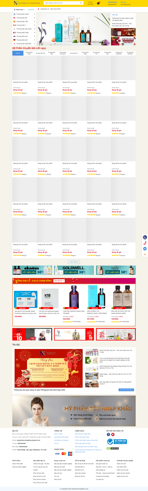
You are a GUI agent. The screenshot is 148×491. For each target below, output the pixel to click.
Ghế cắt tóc (57, 479)
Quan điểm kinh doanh (61, 437)
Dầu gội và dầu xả (101, 463)
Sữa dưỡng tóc (100, 470)
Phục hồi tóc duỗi (38, 473)
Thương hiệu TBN (22, 21)
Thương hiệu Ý (21, 25)
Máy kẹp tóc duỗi (59, 467)
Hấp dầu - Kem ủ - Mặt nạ (104, 467)
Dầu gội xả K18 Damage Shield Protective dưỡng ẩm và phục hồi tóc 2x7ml (49, 312)
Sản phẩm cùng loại (103, 460)
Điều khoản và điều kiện (82, 434)
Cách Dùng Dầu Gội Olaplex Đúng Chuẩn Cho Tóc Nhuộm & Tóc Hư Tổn (116, 367)
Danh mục (19, 9)
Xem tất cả (31, 9)
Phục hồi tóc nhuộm (39, 479)
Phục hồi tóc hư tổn (39, 476)
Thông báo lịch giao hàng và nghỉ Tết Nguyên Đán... (122, 19)
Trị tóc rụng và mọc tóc (40, 467)
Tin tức (56, 443)
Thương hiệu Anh (22, 36)
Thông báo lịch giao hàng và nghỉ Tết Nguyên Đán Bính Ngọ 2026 (39, 390)
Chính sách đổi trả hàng (82, 443)
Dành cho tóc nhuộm (123, 473)
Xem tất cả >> (59, 281)
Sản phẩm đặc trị (39, 460)
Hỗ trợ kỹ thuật (80, 460)
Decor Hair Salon (17, 463)
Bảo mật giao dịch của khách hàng (86, 446)
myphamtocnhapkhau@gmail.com (28, 440)
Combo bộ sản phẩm (102, 476)
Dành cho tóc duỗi (122, 470)
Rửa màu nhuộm (80, 473)
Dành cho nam (121, 463)
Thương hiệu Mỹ (21, 18)
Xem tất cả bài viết (126, 390)
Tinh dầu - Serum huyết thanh (105, 473)
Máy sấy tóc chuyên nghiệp (62, 470)
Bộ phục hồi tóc (80, 476)
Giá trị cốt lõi (58, 434)
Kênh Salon (16, 460)
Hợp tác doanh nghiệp (19, 467)
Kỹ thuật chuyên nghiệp (125, 460)
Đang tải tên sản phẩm (20, 82)
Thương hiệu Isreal (22, 14)
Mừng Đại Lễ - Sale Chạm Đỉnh (49, 9)
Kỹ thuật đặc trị (80, 467)
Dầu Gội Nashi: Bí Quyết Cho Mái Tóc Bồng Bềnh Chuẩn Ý (116, 383)
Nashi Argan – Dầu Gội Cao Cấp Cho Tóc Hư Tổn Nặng (116, 375)
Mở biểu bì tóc (79, 470)
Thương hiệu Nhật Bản (23, 43)
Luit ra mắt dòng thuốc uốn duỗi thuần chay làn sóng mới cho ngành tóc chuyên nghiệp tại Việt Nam (115, 359)
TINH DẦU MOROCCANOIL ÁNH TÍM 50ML (98, 312)
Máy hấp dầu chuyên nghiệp (63, 463)
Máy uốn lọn (58, 473)
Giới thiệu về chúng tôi (61, 440)
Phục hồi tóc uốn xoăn (40, 482)
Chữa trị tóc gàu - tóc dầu (41, 463)
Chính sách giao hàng (82, 437)
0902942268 (22, 443)
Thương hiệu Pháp (22, 32)
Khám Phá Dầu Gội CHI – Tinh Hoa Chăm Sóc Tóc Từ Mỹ (122, 25)
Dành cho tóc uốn (122, 476)
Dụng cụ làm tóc (59, 460)
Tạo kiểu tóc (100, 479)
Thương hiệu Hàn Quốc (24, 29)
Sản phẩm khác (122, 467)
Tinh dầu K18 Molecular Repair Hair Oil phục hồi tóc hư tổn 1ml (73, 312)
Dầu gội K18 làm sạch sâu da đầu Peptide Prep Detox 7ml (25, 312)
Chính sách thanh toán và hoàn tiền (86, 440)
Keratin (35, 470)
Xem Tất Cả (74, 262)
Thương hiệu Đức (22, 40)
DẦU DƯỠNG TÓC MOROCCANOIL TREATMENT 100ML (121, 312)
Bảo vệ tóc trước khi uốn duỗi (84, 463)
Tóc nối (56, 476)
